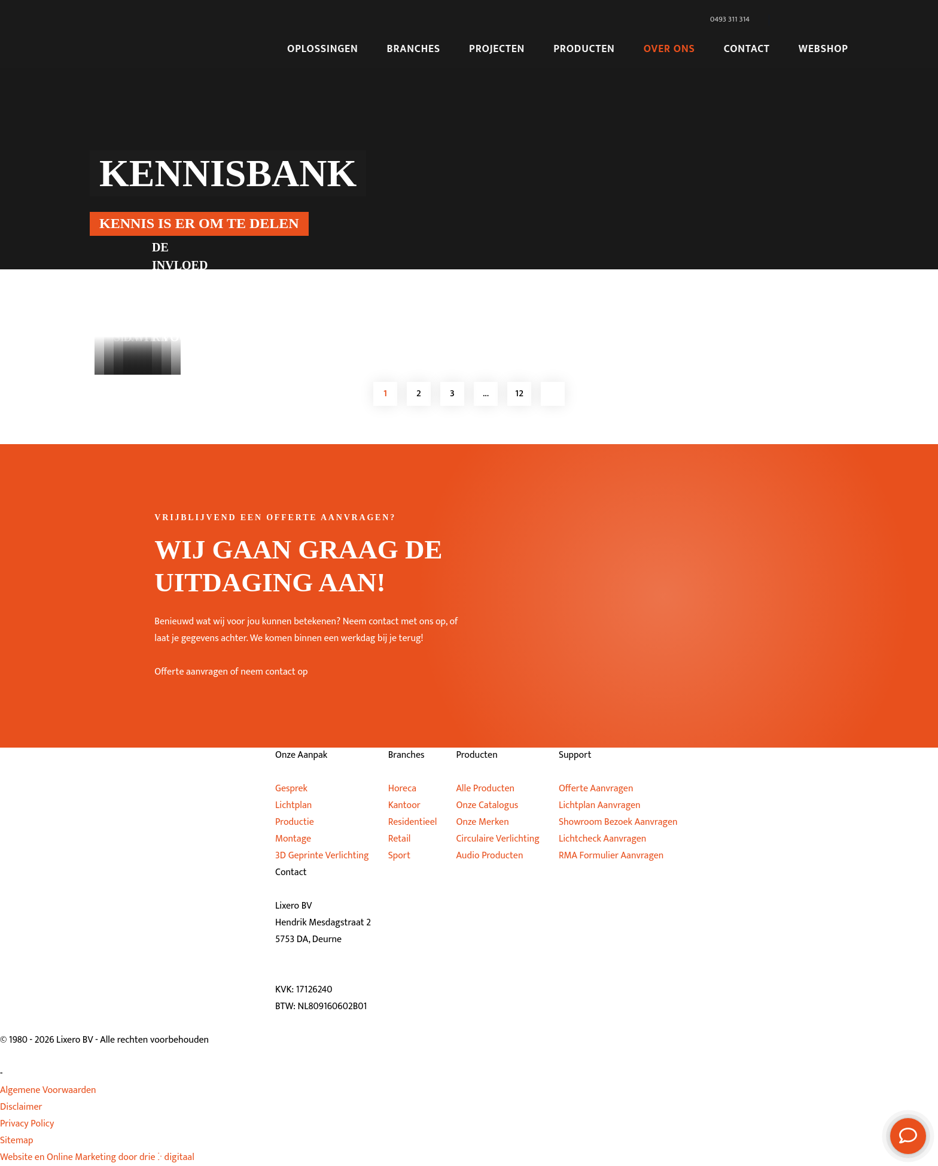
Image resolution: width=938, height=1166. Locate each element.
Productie (294, 822)
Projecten (497, 48)
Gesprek (291, 789)
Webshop (823, 48)
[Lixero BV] (173, 33)
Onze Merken (482, 822)
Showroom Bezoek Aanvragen (618, 822)
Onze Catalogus (487, 805)
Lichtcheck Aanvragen (603, 839)
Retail (399, 839)
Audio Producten (489, 856)
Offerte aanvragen (191, 672)
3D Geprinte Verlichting (322, 856)
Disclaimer (21, 1107)
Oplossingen (322, 48)
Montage (293, 839)
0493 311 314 (317, 956)
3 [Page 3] (452, 393)
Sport (399, 856)
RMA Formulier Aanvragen (611, 856)
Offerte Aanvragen (596, 789)
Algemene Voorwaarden (48, 1090)
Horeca (402, 789)
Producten (583, 48)
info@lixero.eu (321, 973)
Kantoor (404, 805)
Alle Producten (485, 789)
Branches (413, 48)
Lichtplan (293, 805)
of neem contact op (269, 672)
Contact (747, 48)
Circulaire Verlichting (497, 839)
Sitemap (16, 1140)
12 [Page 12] (519, 393)
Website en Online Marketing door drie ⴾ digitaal (97, 1157)
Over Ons (669, 48)
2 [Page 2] (418, 393)
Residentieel (412, 822)
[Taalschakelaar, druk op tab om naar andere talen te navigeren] (810, 19)
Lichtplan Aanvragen (600, 805)
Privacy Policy (27, 1124)
